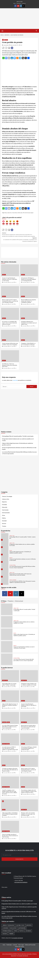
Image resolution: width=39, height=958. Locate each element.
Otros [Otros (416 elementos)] (15, 930)
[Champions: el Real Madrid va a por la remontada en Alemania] (29, 336)
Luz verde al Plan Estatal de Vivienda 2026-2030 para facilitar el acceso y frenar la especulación (19, 452)
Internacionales (6, 512)
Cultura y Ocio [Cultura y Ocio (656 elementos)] (20, 925)
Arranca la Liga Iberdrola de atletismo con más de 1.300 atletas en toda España (9, 279)
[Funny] (7, 222)
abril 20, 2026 (30, 304)
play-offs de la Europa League (27, 212)
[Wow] (10, 222)
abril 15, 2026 (11, 346)
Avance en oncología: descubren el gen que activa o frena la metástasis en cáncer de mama (10, 835)
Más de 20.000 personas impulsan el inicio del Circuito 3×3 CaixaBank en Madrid (28, 301)
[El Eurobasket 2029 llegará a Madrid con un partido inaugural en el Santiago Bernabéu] (29, 270)
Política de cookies (19, 946)
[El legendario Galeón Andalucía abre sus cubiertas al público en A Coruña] (4, 544)
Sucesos (4, 523)
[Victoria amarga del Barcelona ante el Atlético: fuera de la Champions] (10, 336)
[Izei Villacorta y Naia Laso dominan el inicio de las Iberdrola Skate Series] (10, 356)
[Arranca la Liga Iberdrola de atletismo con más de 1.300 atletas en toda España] (10, 270)
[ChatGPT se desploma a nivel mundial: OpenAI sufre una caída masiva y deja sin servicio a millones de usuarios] (10, 782)
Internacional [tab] (19, 601)
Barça (6, 212)
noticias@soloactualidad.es (20, 882)
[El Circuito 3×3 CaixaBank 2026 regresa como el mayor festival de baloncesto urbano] (10, 314)
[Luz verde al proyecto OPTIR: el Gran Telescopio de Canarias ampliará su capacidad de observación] (4, 581)
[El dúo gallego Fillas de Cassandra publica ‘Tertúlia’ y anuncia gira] (4, 537)
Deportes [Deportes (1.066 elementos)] (28, 925)
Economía (4, 504)
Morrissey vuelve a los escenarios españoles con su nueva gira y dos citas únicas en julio (28, 814)
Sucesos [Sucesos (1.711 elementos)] (4, 933)
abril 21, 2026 (30, 282)
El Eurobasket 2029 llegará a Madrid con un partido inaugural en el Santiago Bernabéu (28, 279)
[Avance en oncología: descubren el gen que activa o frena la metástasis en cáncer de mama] (10, 827)
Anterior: (19, 234)
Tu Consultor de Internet (17, 938)
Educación (4, 507)
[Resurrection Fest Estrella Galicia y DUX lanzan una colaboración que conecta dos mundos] (4, 573)
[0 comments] (18, 45)
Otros (3, 515)
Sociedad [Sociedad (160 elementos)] (28, 930)
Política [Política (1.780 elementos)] (21, 930)
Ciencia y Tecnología (7, 496)
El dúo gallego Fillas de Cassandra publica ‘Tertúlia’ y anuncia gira (17, 436)
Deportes (6, 39)
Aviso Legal (21, 944)
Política (4, 518)
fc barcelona (14, 212)
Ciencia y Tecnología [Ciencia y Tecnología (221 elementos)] (8, 925)
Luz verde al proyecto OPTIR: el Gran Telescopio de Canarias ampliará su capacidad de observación (10, 748)
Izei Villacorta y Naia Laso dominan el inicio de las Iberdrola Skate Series (9, 365)
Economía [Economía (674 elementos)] (5, 928)
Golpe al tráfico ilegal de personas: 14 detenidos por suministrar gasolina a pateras (17, 444)
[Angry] (17, 222)
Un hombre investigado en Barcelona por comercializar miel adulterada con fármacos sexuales (10, 770)
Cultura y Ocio (5, 499)
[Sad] (13, 222)
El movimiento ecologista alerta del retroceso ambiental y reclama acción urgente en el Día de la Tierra (29, 791)
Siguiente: (19, 239)
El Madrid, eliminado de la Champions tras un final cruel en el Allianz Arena (29, 323)
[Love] (3, 222)
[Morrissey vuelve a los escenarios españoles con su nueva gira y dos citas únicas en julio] (29, 805)
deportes (9, 212)
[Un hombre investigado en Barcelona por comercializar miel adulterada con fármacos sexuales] (10, 761)
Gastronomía (5, 510)
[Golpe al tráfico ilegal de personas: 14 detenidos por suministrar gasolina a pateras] (4, 551)
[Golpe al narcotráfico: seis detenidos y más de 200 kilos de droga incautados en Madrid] (10, 805)
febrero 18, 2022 (13, 45)
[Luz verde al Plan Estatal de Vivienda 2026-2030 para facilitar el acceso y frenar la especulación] (4, 566)
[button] (2, 30)
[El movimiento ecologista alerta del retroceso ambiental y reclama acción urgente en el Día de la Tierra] (29, 782)
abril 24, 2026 (11, 282)
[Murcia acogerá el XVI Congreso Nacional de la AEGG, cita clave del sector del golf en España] (10, 292)
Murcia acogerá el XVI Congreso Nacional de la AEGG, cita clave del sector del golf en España (10, 301)
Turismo (4, 526)
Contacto (24, 3)
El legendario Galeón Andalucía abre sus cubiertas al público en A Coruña (18, 439)
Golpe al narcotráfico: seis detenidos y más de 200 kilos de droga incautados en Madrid (10, 814)
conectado (15, 380)
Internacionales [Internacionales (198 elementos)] (7, 930)
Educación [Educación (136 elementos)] (13, 928)
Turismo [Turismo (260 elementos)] (11, 933)
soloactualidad (6, 45)
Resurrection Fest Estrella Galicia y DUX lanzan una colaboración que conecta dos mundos (28, 727)
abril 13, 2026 (11, 368)
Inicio (14, 3)
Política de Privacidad (30, 944)
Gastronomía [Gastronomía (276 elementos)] (22, 928)
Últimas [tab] (4, 601)
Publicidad (18, 3)
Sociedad (4, 520)
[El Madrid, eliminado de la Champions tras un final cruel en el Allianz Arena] (29, 314)
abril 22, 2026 (11, 729)
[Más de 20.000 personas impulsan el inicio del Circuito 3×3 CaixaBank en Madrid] (29, 292)
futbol (19, 212)
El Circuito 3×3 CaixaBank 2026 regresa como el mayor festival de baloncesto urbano (9, 323)
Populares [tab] (11, 601)
